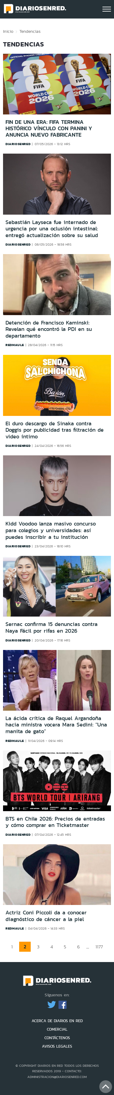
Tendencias (29, 31)
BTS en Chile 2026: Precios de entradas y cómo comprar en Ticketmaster (55, 822)
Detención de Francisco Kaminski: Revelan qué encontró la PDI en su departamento (48, 329)
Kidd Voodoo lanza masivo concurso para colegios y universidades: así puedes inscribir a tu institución (50, 530)
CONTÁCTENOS (57, 1038)
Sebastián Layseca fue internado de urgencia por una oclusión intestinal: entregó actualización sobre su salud (51, 229)
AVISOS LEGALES (57, 1046)
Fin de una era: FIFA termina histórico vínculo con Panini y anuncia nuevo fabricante (48, 128)
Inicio (8, 31)
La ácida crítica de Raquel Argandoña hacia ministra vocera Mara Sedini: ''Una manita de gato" (56, 724)
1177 (99, 947)
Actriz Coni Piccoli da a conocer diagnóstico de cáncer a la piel (46, 916)
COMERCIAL (57, 1029)
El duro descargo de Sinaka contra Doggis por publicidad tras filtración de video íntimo (54, 430)
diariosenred (17, 143)
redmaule (14, 344)
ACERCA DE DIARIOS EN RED (57, 1021)
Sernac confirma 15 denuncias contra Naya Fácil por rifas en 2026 (51, 627)
